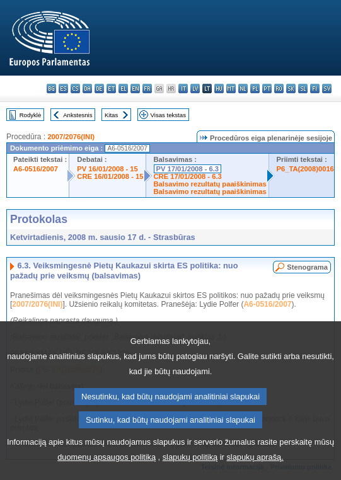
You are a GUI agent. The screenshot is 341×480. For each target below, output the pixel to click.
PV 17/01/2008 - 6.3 (187, 169)
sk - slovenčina (291, 88)
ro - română (279, 88)
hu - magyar (219, 88)
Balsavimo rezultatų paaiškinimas (210, 184)
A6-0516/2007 (35, 169)
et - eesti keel (111, 88)
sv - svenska (327, 88)
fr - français (147, 88)
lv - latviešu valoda (195, 88)
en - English (135, 88)
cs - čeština (75, 88)
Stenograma (307, 267)
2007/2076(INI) (71, 136)
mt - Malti (231, 88)
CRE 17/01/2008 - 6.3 (188, 176)
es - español (63, 88)
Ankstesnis (77, 114)
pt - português (267, 88)
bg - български (51, 88)
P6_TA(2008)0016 (305, 169)
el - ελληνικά (123, 88)
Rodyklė (31, 114)
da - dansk (87, 88)
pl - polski (255, 88)
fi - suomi (315, 88)
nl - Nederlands (243, 88)
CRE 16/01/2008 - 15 (110, 176)
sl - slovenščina (303, 88)
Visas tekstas (168, 114)
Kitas (111, 114)
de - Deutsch (99, 88)
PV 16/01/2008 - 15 (107, 169)
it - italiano (183, 88)
